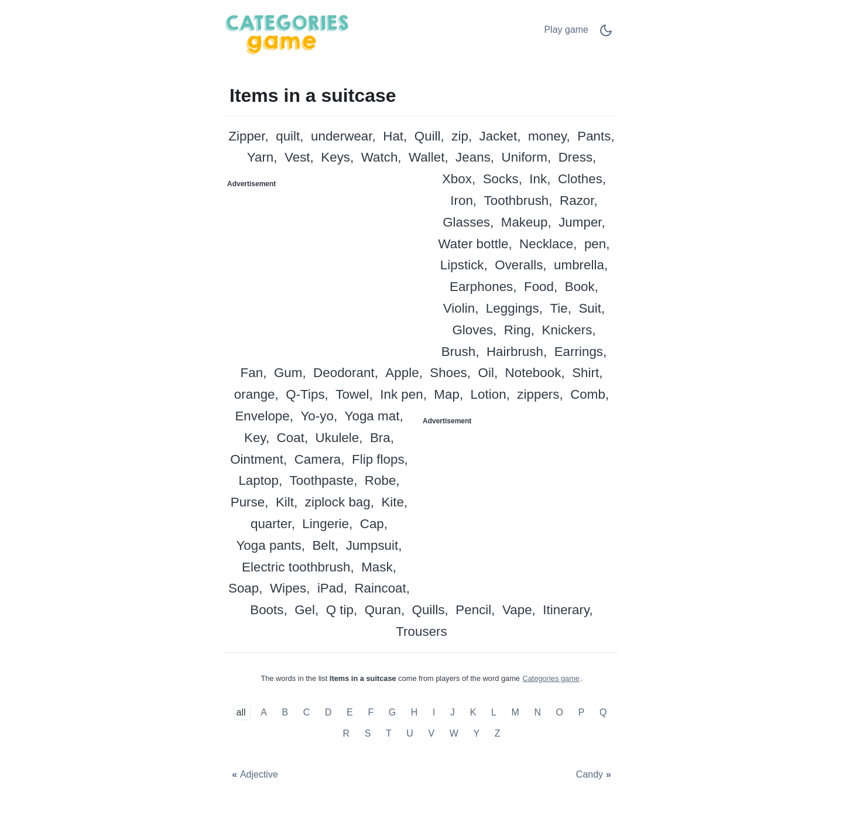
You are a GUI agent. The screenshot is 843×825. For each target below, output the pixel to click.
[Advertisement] (323, 266)
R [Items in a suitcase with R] (345, 733)
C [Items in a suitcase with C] (306, 713)
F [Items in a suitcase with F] (370, 713)
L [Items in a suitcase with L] (493, 713)
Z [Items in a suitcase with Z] (498, 733)
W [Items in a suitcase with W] (454, 733)
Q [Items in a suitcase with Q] (602, 713)
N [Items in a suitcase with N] (537, 713)
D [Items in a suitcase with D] (328, 713)
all (242, 713)
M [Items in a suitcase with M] (515, 713)
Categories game (550, 678)
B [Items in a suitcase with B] (285, 713)
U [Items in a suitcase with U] (409, 733)
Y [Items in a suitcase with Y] (476, 733)
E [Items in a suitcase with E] (350, 713)
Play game (566, 30)
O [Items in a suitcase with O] (559, 713)
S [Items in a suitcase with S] (368, 733)
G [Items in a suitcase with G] (392, 713)
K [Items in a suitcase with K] (473, 713)
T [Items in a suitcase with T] (389, 733)
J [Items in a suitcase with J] (452, 713)
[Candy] (594, 775)
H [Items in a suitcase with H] (414, 713)
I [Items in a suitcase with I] (434, 713)
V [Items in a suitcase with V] (431, 733)
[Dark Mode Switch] (606, 34)
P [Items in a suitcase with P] (581, 713)
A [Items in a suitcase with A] (264, 713)
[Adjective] (253, 775)
